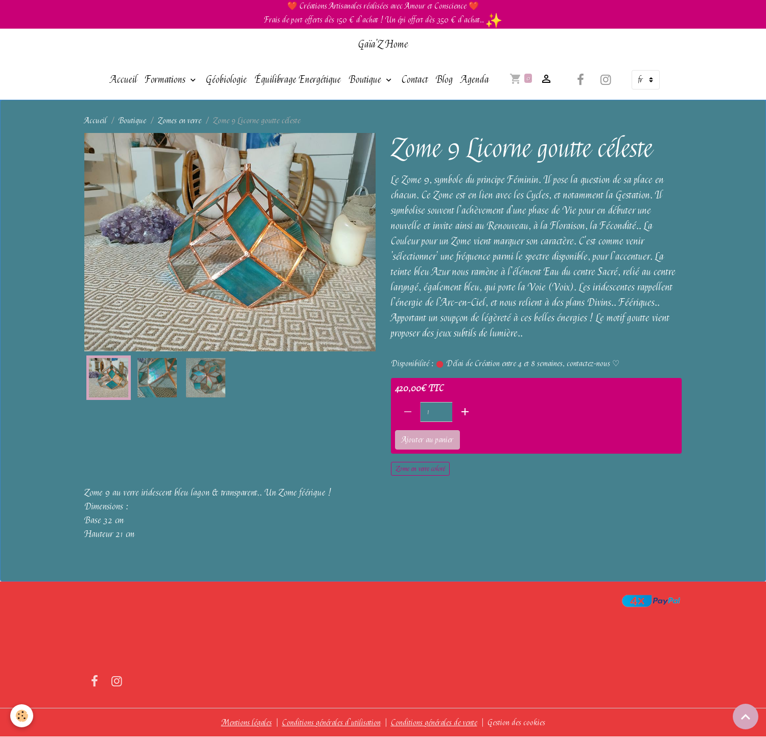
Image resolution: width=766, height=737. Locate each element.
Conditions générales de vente (434, 723)
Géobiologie (226, 79)
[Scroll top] (745, 716)
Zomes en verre (179, 121)
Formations (166, 79)
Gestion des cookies (516, 723)
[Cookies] (21, 715)
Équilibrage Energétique (298, 79)
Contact (415, 79)
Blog (444, 79)
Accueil (123, 79)
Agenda (475, 79)
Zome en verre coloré (420, 468)
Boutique (366, 79)
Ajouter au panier (427, 440)
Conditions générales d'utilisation (331, 723)
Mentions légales (246, 723)
